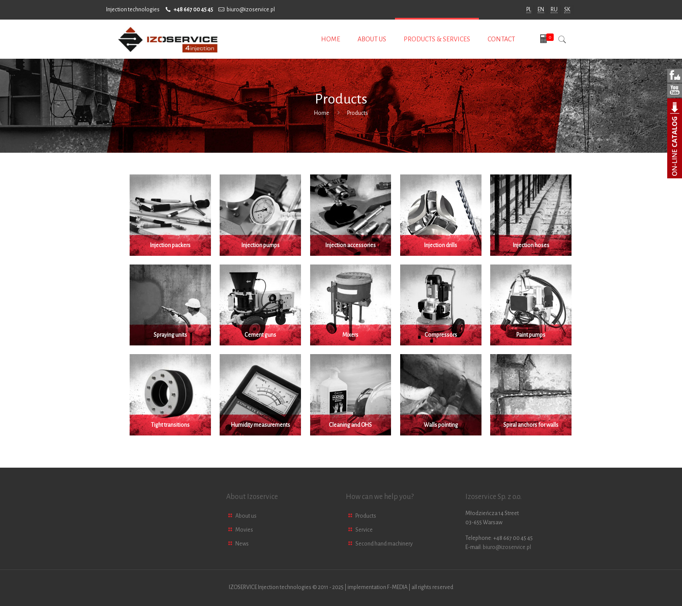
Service (364, 530)
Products (365, 516)
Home (321, 113)
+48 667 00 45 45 (193, 10)
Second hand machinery (384, 544)
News (242, 544)
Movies (244, 530)
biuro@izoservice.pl (251, 10)
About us (246, 516)
